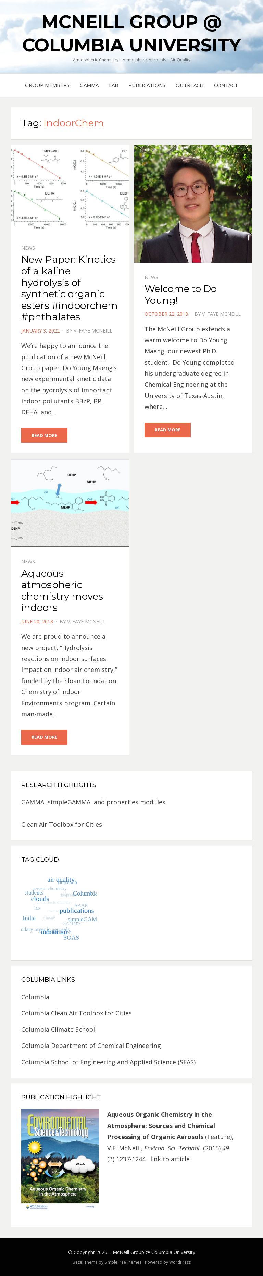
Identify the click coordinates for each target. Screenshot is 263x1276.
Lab (113, 85)
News (28, 248)
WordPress (180, 1262)
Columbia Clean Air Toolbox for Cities (76, 1013)
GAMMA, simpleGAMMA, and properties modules (93, 802)
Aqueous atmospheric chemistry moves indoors (62, 590)
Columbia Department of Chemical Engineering (91, 1045)
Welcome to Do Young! (181, 294)
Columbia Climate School (58, 1029)
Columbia (35, 997)
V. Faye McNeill (93, 330)
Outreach (190, 85)
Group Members (47, 85)
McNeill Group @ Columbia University (154, 1252)
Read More (44, 435)
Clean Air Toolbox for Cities (61, 824)
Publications (146, 85)
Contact (226, 85)
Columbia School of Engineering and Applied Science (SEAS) (108, 1062)
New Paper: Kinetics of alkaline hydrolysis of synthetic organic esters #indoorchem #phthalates (69, 288)
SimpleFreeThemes (122, 1262)
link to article (170, 1159)
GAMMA (89, 85)
